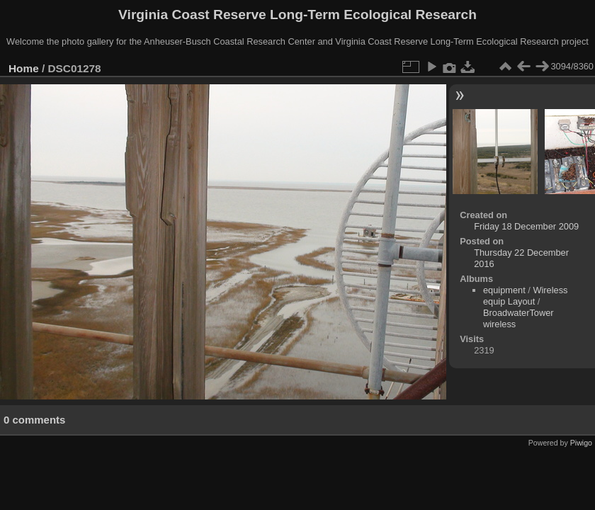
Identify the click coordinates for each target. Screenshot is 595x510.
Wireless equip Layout (525, 296)
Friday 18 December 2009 (526, 226)
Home (23, 68)
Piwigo (581, 442)
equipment (504, 290)
